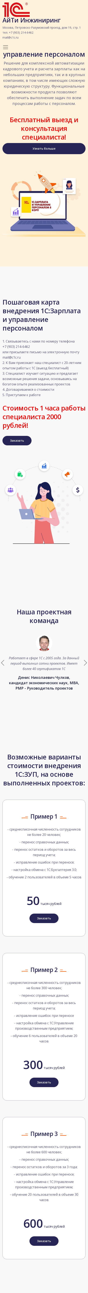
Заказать (17, 440)
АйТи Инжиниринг (41, 29)
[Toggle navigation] (5, 47)
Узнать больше (44, 148)
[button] (85, 662)
